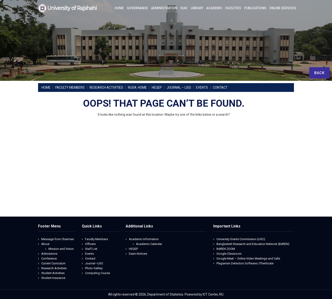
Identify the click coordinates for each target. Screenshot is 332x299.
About (45, 244)
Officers (90, 244)
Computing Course (97, 273)
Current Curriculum (53, 263)
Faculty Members (96, 239)
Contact (90, 258)
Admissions (49, 253)
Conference (49, 258)
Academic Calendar (149, 244)
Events (89, 253)
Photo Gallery (94, 268)
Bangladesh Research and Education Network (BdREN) (252, 244)
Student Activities (53, 273)
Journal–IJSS (94, 263)
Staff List (91, 249)
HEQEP (133, 249)
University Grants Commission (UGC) (240, 239)
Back (319, 73)
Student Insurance (53, 278)
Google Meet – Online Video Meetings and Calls (248, 258)
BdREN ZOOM (225, 249)
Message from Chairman (57, 239)
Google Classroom (229, 253)
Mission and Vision (61, 249)
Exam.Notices (138, 253)
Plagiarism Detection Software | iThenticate (244, 263)
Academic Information (144, 239)
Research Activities (54, 268)
